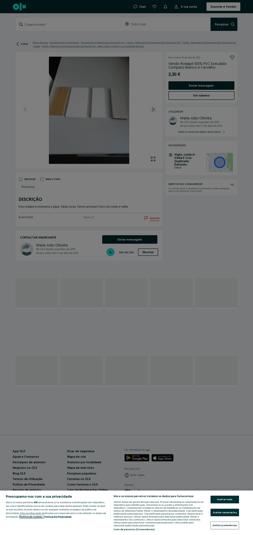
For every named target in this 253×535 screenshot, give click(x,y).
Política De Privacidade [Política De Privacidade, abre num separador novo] (58, 516)
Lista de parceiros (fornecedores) (134, 529)
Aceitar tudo (225, 499)
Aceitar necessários (225, 512)
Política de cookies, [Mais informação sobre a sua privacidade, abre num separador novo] (31, 516)
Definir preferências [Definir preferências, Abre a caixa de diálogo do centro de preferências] (225, 525)
